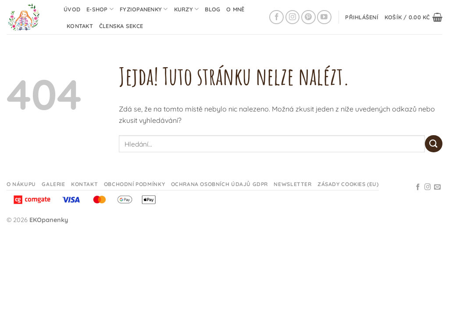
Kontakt (80, 25)
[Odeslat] (433, 143)
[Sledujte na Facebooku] (276, 17)
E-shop (100, 9)
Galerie (53, 184)
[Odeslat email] (437, 187)
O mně (235, 9)
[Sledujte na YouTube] (324, 17)
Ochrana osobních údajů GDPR (219, 184)
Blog (212, 9)
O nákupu (21, 184)
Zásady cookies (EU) (348, 184)
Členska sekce (121, 25)
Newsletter (292, 184)
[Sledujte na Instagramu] (292, 17)
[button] (361, 17)
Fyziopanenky (144, 9)
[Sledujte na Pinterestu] (308, 17)
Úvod (72, 9)
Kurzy (186, 9)
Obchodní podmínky (134, 184)
